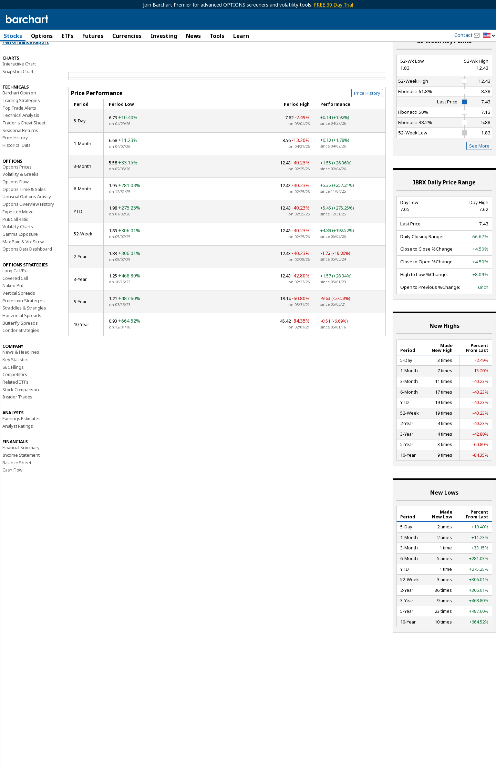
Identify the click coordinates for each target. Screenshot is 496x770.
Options (42, 36)
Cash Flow (12, 489)
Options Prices (17, 186)
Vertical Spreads (18, 313)
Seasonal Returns (20, 149)
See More (479, 165)
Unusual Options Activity (26, 216)
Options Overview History (28, 224)
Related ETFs (15, 401)
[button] (489, 35)
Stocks (13, 36)
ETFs (67, 36)
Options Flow (15, 201)
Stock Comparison (20, 409)
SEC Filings (13, 386)
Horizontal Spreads (21, 335)
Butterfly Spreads (20, 342)
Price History (15, 157)
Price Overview (17, 54)
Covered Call (15, 297)
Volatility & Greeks (20, 194)
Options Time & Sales (24, 208)
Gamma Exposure (20, 253)
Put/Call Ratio (15, 238)
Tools (217, 36)
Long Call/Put (15, 290)
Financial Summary (21, 467)
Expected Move (17, 231)
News (193, 36)
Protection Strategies (23, 320)
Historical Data (16, 165)
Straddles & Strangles (24, 327)
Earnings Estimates (21, 438)
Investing (164, 36)
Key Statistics (15, 379)
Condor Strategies (20, 350)
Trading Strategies (21, 119)
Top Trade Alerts (19, 127)
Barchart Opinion (19, 112)
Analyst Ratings (17, 445)
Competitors (14, 394)
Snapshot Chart (17, 91)
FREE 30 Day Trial (333, 4)
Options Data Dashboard (27, 268)
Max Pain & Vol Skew (23, 261)
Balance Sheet (16, 482)
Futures (92, 36)
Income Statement (21, 475)
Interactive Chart (19, 83)
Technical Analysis (20, 135)
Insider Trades (17, 416)
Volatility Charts (17, 246)
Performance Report (25, 62)
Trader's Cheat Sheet (23, 142)
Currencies (127, 36)
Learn (241, 36)
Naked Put (12, 305)
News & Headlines (20, 371)
